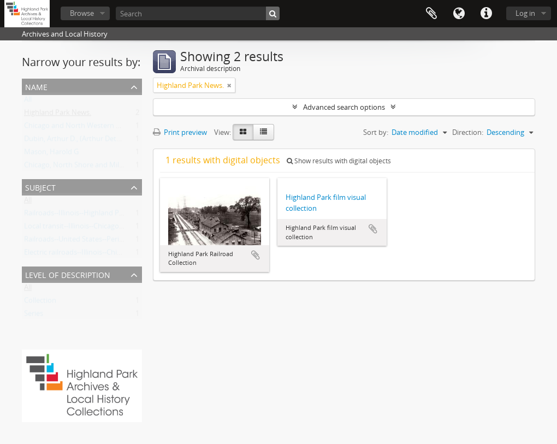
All (28, 101)
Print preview (180, 132)
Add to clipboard (255, 255)
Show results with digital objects (339, 160)
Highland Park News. (57, 115)
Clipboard (431, 13)
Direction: (467, 132)
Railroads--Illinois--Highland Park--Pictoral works (102, 215)
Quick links (486, 13)
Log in (525, 13)
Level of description (67, 274)
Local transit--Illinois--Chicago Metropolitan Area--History (116, 228)
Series (33, 316)
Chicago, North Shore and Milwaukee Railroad (98, 167)
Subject (40, 186)
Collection (40, 302)
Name (36, 86)
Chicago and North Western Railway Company (99, 128)
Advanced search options (344, 107)
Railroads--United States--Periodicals (82, 241)
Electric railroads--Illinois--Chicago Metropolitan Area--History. (123, 254)
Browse (82, 13)
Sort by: (375, 132)
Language (458, 13)
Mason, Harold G (51, 154)
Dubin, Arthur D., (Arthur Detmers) (79, 141)
